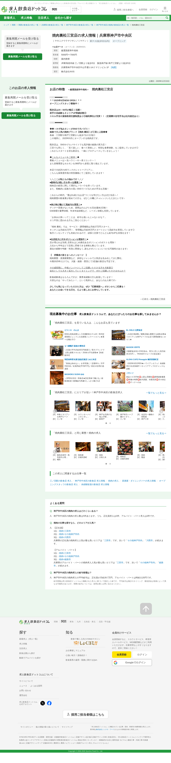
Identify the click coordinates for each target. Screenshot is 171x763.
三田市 (107, 540)
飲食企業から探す (27, 653)
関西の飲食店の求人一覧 (28, 25)
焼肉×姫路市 (65, 559)
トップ (6, 25)
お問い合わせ (25, 690)
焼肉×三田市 (65, 531)
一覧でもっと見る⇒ (156, 392)
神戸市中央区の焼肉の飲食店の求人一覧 (112, 25)
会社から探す (63, 17)
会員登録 (121, 654)
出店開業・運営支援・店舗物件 (56, 737)
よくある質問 (36, 686)
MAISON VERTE (133, 347)
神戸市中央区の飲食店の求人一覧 (79, 25)
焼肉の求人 (113, 481)
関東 (56, 622)
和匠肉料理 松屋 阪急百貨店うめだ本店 (80, 359)
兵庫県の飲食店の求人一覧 (52, 25)
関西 (14, 25)
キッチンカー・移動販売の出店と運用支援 (106, 740)
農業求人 (61, 743)
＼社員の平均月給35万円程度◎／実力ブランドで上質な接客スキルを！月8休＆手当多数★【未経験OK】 (84, 352)
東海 (72, 622)
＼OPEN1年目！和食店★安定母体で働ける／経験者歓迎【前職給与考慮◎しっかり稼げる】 (83, 379)
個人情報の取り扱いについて (47, 727)
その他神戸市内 (134, 540)
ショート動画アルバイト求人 (89, 743)
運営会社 (23, 695)
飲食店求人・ (121, 737)
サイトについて (26, 681)
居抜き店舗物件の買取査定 (65, 740)
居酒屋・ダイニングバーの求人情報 (139, 481)
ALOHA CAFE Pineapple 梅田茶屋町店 (142, 359)
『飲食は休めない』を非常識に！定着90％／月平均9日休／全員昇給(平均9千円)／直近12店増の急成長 (84, 366)
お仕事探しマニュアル (75, 650)
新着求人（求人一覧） (29, 639)
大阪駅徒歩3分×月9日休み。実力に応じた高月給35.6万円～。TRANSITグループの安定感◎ (145, 352)
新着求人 (9, 17)
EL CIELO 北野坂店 (134, 330)
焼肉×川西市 (65, 537)
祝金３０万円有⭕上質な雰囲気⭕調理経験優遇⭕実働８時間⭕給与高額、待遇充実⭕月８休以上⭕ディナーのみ (146, 379)
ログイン (142, 654)
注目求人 (43, 17)
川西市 (149, 540)
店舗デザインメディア (39, 743)
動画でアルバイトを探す (30, 658)
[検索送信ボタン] (167, 18)
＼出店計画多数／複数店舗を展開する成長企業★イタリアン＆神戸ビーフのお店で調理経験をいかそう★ (146, 337)
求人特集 (26, 17)
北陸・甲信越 (104, 622)
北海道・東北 (90, 622)
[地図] (113, 67)
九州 (79, 622)
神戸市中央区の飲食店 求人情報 (90, 481)
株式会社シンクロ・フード (105, 729)
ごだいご (129, 373)
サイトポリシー (26, 727)
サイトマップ (67, 727)
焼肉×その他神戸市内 (69, 534)
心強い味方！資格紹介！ (76, 655)
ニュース (23, 686)
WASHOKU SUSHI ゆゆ (74, 374)
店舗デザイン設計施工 (91, 737)
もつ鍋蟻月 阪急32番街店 (74, 346)
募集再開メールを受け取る (22, 56)
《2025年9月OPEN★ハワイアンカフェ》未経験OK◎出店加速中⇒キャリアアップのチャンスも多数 (145, 366)
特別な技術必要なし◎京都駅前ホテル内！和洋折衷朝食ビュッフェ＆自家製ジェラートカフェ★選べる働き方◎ (84, 337)
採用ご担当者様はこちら (87, 714)
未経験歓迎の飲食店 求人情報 (95, 484)
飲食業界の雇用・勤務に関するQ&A (81, 660)
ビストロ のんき (71, 330)
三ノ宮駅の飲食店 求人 (61, 481)
